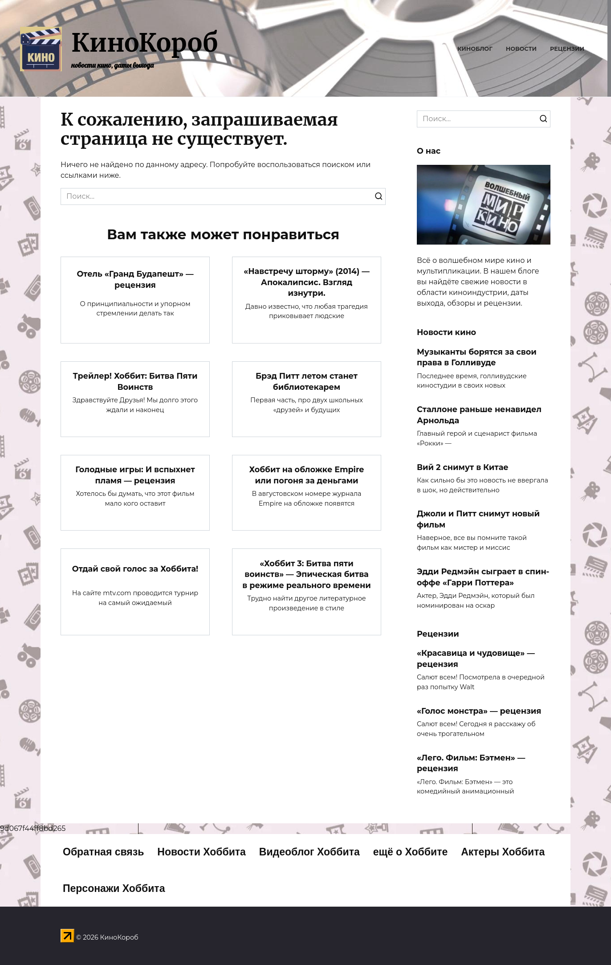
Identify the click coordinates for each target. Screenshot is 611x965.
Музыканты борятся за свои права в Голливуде (477, 357)
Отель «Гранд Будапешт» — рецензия (135, 279)
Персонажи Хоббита (114, 888)
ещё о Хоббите (410, 852)
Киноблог (475, 48)
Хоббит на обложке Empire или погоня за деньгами (306, 475)
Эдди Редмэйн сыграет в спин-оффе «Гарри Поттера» (483, 577)
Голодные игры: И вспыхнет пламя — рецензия (135, 475)
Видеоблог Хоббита (309, 852)
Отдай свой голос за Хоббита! (135, 568)
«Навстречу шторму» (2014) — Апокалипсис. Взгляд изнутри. (307, 282)
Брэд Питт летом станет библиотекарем (307, 381)
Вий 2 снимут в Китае (463, 466)
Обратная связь (103, 852)
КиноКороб (144, 42)
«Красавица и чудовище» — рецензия (476, 658)
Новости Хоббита (201, 852)
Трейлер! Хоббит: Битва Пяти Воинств (135, 381)
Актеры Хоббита (503, 852)
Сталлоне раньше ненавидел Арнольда (479, 415)
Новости (521, 48)
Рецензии (567, 48)
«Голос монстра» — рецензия (479, 711)
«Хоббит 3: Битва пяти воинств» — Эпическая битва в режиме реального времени (306, 573)
